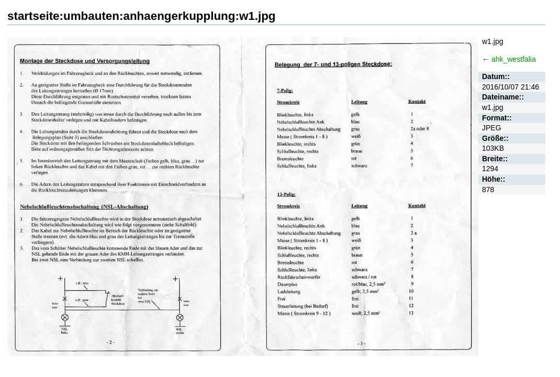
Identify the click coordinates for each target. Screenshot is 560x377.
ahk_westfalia (513, 59)
